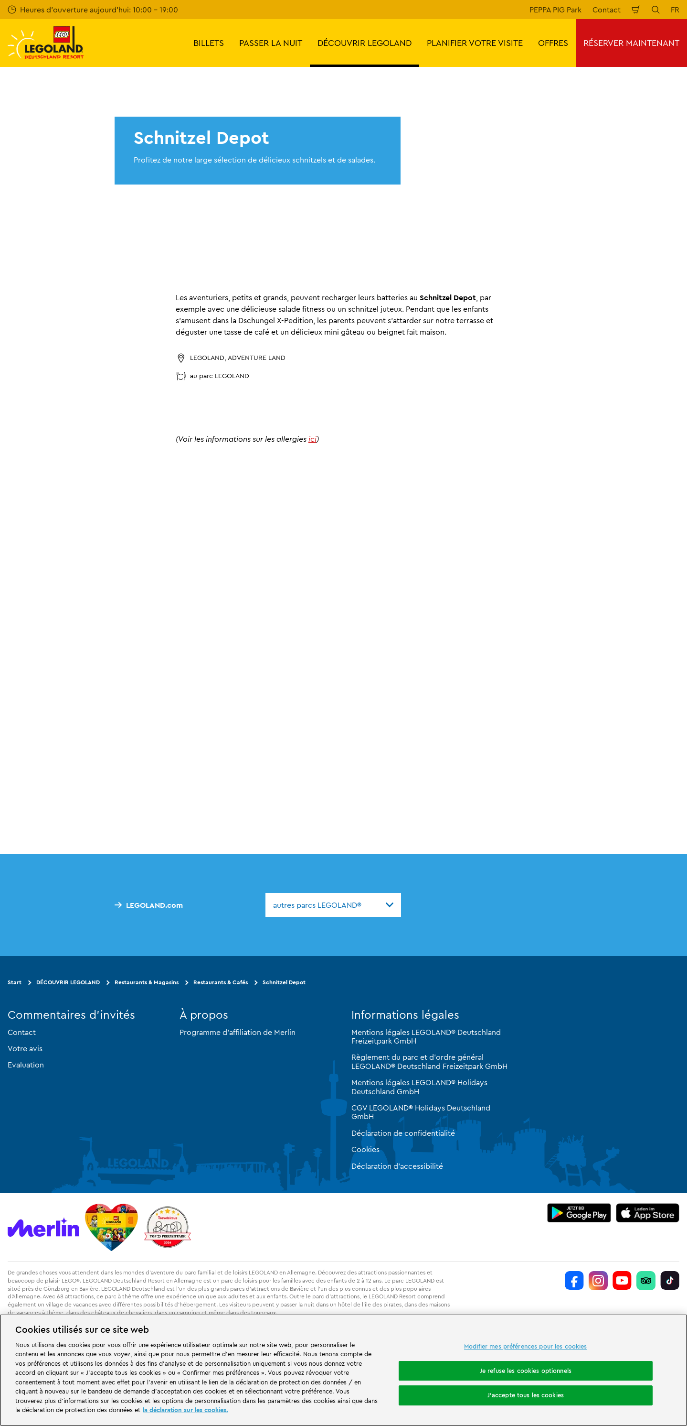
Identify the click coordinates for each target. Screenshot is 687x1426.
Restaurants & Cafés (220, 982)
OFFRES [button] (553, 42)
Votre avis (25, 1048)
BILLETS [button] (208, 42)
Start (14, 982)
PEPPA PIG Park (555, 9)
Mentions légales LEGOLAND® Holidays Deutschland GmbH (419, 1087)
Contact (606, 9)
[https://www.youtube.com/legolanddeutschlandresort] (622, 1280)
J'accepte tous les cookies (525, 1395)
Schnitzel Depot (284, 982)
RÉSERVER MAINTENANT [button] (631, 42)
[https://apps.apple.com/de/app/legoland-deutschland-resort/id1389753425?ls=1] (648, 1212)
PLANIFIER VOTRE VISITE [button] (475, 42)
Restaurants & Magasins (147, 982)
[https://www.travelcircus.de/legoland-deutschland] (167, 1227)
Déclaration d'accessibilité (397, 1166)
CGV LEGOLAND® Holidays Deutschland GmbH (420, 1112)
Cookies (365, 1149)
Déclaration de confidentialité (403, 1133)
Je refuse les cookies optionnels (525, 1370)
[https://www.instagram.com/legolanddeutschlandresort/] (598, 1280)
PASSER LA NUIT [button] (270, 42)
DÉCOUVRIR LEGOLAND (68, 982)
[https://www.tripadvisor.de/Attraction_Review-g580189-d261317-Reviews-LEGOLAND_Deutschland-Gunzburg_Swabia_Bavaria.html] (645, 1280)
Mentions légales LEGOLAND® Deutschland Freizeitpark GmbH (426, 1036)
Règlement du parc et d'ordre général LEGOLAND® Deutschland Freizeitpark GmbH (429, 1061)
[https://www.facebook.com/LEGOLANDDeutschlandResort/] (574, 1280)
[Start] (111, 1227)
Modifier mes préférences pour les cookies (525, 1346)
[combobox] (333, 905)
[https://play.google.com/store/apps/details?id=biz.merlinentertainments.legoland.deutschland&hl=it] (579, 1212)
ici (312, 439)
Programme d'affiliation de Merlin (238, 1032)
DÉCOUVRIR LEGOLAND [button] (364, 42)
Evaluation (26, 1064)
